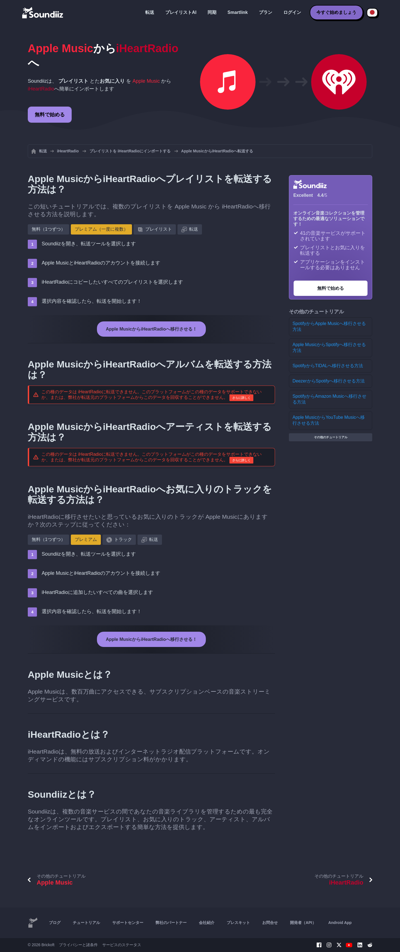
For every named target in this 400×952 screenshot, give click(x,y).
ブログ (55, 922)
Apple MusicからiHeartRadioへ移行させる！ (151, 329)
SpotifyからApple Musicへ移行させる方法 (329, 326)
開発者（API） (303, 922)
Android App (340, 922)
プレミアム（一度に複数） (101, 229)
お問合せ (270, 922)
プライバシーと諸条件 (78, 945)
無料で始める (50, 114)
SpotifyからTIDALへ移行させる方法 (327, 365)
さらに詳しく (241, 397)
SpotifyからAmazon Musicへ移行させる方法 (329, 399)
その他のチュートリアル (331, 437)
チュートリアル (86, 922)
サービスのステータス (121, 945)
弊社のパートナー (171, 922)
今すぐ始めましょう (336, 12)
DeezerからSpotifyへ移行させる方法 (328, 381)
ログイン (292, 12)
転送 (149, 12)
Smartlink (238, 12)
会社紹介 (206, 922)
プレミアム (86, 539)
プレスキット (238, 922)
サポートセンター (127, 922)
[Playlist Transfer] (43, 12)
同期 (212, 12)
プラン (265, 12)
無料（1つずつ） (48, 229)
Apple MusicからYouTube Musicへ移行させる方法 (328, 420)
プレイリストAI (180, 12)
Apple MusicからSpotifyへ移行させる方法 (329, 347)
